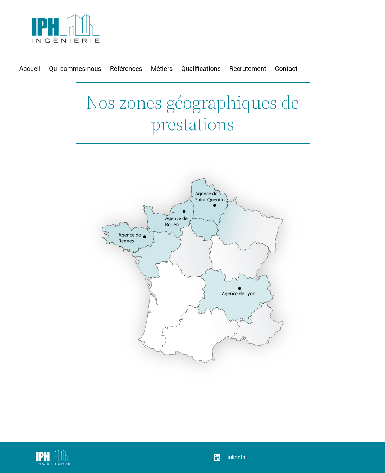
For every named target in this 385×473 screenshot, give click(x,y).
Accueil (30, 68)
